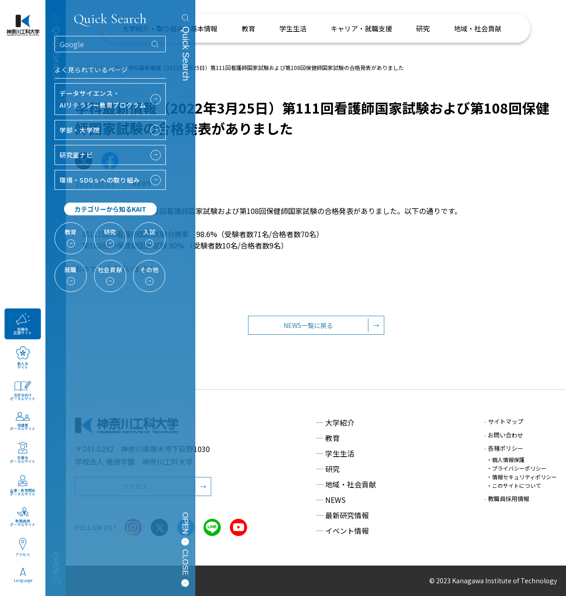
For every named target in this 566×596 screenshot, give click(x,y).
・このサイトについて (514, 485)
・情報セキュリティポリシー (522, 477)
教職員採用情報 (506, 498)
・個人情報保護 (506, 459)
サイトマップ (503, 421)
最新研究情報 (342, 515)
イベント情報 (342, 530)
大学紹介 (335, 422)
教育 (328, 437)
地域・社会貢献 (346, 484)
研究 (328, 468)
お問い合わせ (503, 435)
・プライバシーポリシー (516, 468)
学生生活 (335, 453)
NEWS (331, 499)
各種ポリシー (503, 448)
